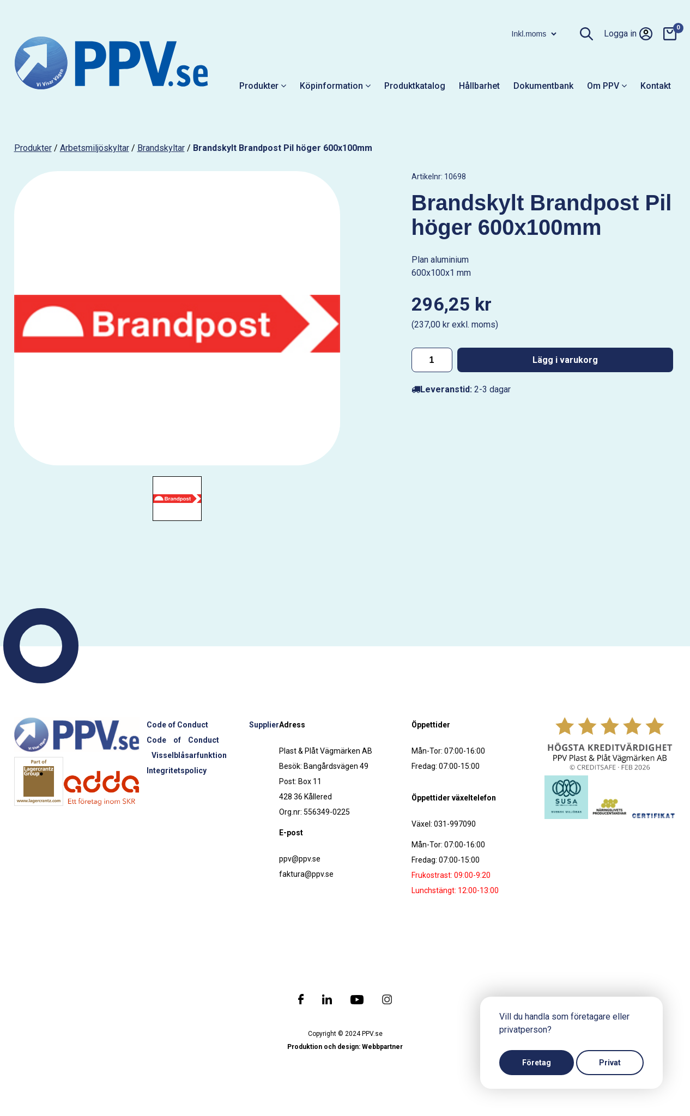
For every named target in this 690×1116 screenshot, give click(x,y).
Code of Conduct (177, 724)
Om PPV (607, 86)
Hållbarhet (479, 86)
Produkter (262, 86)
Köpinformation (335, 86)
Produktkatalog (414, 86)
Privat (610, 1062)
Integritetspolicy (177, 770)
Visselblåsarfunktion (189, 755)
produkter (33, 148)
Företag (536, 1062)
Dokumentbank (543, 86)
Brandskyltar (161, 148)
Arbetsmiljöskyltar (94, 148)
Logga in (628, 33)
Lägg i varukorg (565, 360)
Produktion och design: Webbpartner (345, 1047)
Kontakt (655, 86)
